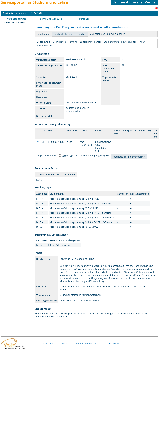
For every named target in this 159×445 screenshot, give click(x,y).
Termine (72, 41)
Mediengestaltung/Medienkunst (53, 244)
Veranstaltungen (17, 18)
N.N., (39, 179)
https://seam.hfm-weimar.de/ (81, 102)
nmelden (21, 13)
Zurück (63, 343)
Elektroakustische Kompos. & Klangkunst (58, 240)
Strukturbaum (44, 45)
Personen (84, 18)
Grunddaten (59, 41)
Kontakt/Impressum (86, 343)
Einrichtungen (129, 41)
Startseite (20, 22)
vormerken (67, 155)
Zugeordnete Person (91, 41)
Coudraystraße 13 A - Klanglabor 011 (103, 146)
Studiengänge (111, 41)
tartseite (8, 13)
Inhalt (142, 41)
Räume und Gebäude (50, 18)
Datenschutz (112, 343)
